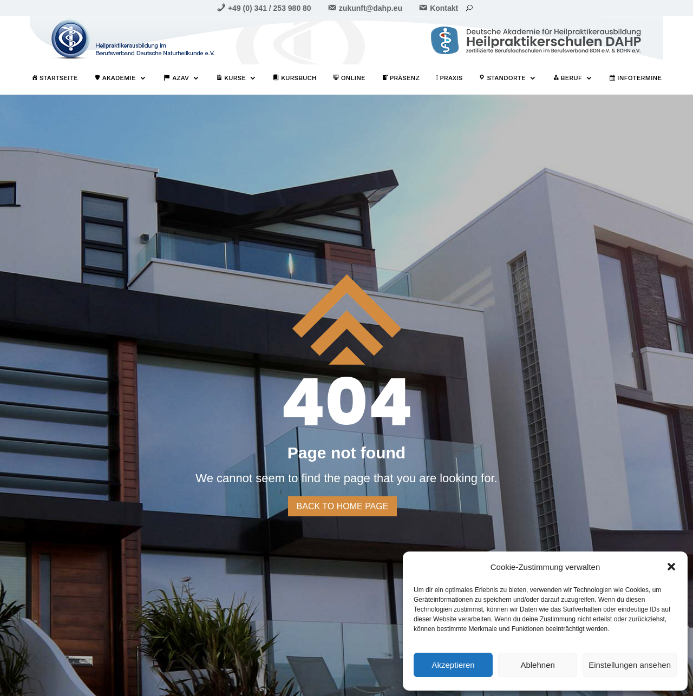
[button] (671, 566)
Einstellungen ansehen (630, 664)
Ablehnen (537, 664)
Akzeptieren (453, 664)
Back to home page (343, 506)
